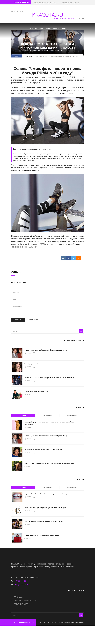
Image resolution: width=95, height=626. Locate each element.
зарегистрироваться (68, 18)
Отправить (18, 320)
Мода (41, 28)
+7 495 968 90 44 (21, 581)
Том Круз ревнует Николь (33, 364)
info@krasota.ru (21, 585)
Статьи (48, 28)
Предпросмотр (33, 320)
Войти (56, 18)
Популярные (48, 416)
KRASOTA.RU (47, 15)
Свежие (23, 416)
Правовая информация (25, 601)
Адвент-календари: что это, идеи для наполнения (42, 535)
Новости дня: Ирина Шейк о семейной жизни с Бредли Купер (45, 350)
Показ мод (33, 28)
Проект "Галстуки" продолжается (36, 392)
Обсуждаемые (72, 416)
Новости (56, 28)
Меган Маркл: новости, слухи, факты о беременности (43, 450)
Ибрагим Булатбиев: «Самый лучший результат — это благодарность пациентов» (53, 494)
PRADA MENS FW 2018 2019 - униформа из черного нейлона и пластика (49, 378)
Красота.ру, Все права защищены (75, 623)
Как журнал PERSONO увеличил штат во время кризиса (43, 522)
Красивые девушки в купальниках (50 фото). (45, 3)
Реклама (18, 597)
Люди (63, 28)
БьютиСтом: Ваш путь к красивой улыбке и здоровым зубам (45, 508)
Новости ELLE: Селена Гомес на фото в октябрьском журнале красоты (49, 464)
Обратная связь (21, 604)
